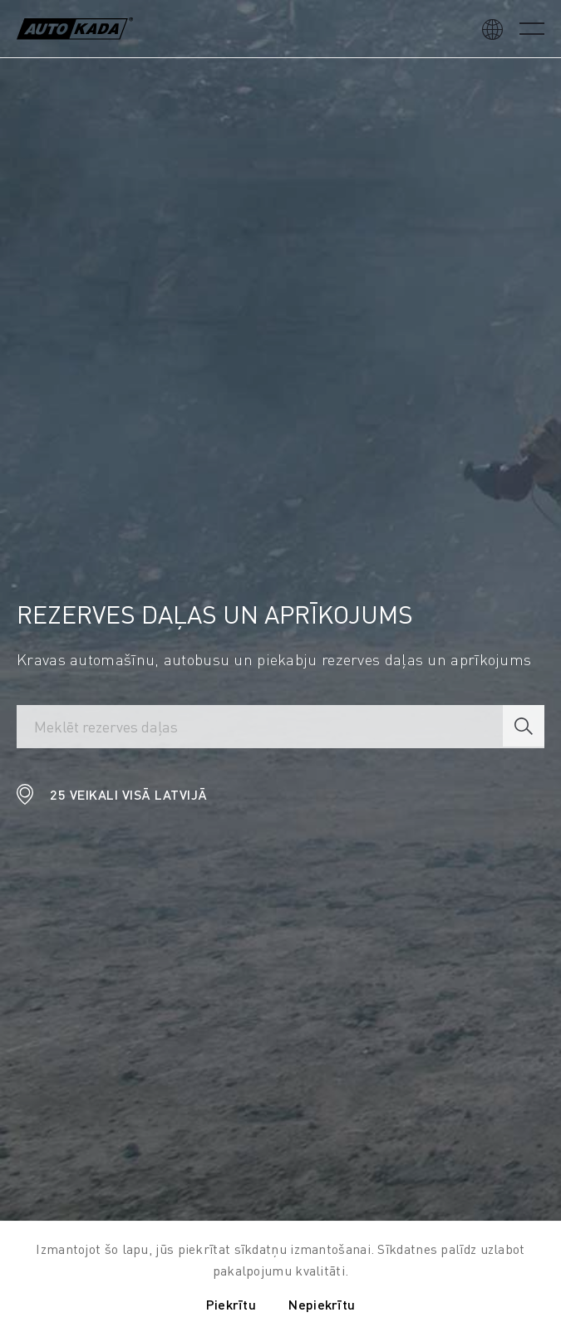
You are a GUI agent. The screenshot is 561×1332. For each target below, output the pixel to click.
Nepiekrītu (321, 1304)
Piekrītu (231, 1304)
